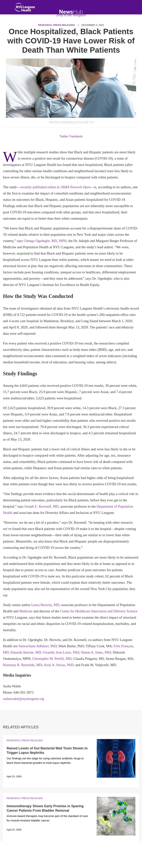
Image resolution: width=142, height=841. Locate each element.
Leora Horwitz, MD (45, 605)
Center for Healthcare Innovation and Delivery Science (99, 611)
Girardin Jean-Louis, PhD (61, 652)
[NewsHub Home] (71, 12)
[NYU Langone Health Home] (25, 8)
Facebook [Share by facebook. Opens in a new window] (76, 136)
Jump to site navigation (71, 15)
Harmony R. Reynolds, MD (22, 665)
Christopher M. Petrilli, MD (52, 659)
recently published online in (55, 187)
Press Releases (32, 740)
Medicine (26, 611)
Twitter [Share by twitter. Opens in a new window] (64, 136)
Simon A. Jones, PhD (96, 652)
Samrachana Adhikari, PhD (37, 646)
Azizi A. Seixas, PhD (58, 665)
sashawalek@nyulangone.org (23, 699)
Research (13, 740)
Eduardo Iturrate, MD (26, 652)
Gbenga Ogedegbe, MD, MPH (45, 241)
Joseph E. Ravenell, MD (41, 506)
